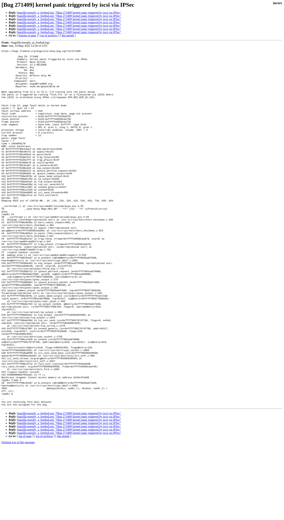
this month (68, 35)
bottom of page (27, 35)
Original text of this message (18, 513)
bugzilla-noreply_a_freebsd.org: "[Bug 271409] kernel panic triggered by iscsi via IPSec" (69, 12)
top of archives (48, 35)
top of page (25, 507)
